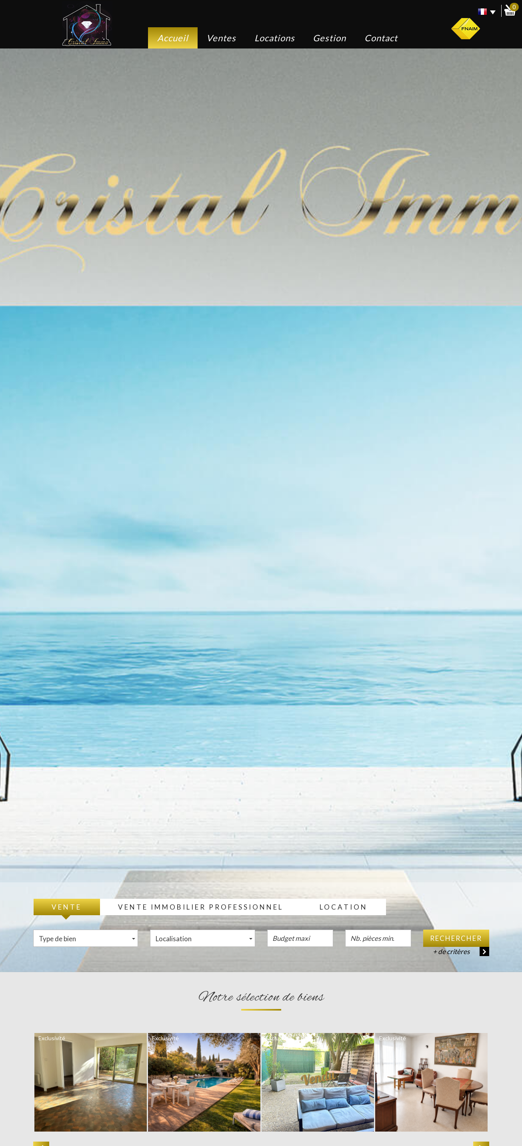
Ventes (221, 37)
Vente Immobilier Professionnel (200, 907)
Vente (67, 907)
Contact (381, 37)
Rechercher (456, 938)
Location (344, 907)
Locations (274, 37)
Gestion (329, 37)
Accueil (172, 37)
